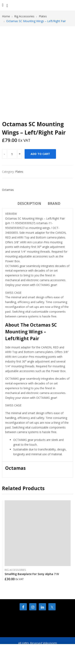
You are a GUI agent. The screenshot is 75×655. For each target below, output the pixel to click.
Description (29, 203)
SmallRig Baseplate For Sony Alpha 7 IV (32, 574)
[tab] (29, 204)
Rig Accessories (15, 570)
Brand (54, 203)
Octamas (8, 190)
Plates (19, 171)
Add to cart (40, 154)
